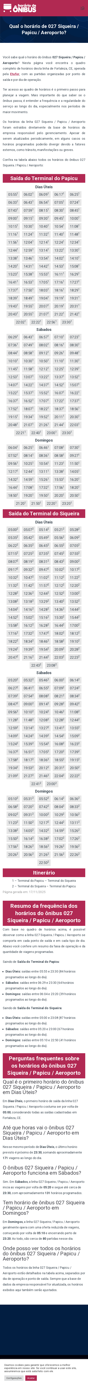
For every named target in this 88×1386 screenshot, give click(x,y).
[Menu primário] (82, 8)
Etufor (14, 74)
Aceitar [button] (31, 1378)
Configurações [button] (14, 1378)
